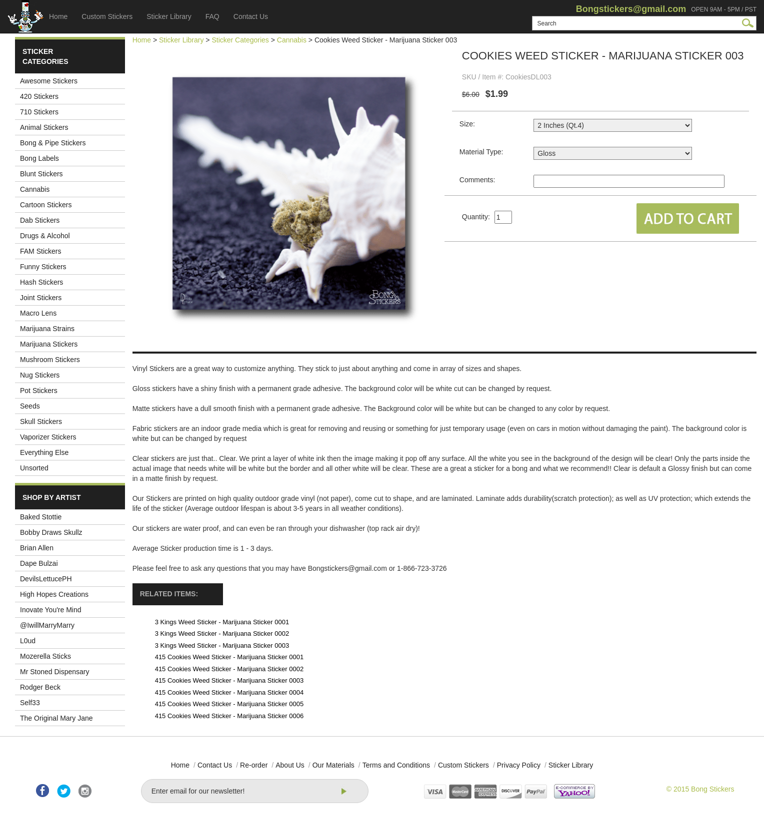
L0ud (28, 641)
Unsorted (34, 468)
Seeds (30, 406)
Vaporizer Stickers (48, 437)
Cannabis (35, 189)
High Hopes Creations (54, 594)
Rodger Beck (40, 687)
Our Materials (333, 765)
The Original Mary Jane (56, 718)
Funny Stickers (43, 267)
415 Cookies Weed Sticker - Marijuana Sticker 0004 (229, 692)
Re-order (254, 765)
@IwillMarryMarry (47, 625)
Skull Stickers (41, 421)
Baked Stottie (41, 517)
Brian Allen (37, 548)
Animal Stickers (44, 127)
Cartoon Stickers (46, 205)
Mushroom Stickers (50, 360)
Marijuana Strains (47, 329)
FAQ (213, 16)
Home (58, 16)
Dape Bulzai (39, 563)
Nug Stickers (40, 375)
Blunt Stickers (41, 174)
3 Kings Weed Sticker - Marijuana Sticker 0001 (222, 622)
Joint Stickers (41, 298)
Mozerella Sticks (45, 656)
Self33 (30, 703)
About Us (290, 765)
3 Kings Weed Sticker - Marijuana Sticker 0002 (222, 633)
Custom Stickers (107, 16)
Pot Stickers (39, 391)
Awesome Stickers (49, 81)
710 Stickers (39, 112)
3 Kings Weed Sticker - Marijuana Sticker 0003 (222, 645)
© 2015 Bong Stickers (700, 789)
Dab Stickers (40, 220)
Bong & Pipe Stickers (53, 143)
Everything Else (44, 452)
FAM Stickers (40, 251)
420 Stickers (39, 96)
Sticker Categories (240, 40)
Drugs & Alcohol (45, 236)
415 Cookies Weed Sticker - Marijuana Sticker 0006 (229, 716)
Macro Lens (38, 313)
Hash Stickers (41, 282)
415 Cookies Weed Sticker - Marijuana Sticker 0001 (229, 657)
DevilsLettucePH (46, 579)
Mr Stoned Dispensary (55, 672)
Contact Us (251, 16)
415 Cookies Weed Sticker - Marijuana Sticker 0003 (229, 680)
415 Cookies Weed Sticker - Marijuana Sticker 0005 (229, 704)
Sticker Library (168, 16)
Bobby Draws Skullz (51, 532)
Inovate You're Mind (51, 610)
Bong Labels (39, 158)
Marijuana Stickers (49, 344)
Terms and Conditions (396, 765)
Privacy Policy (518, 765)
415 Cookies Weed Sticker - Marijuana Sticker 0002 (229, 669)
